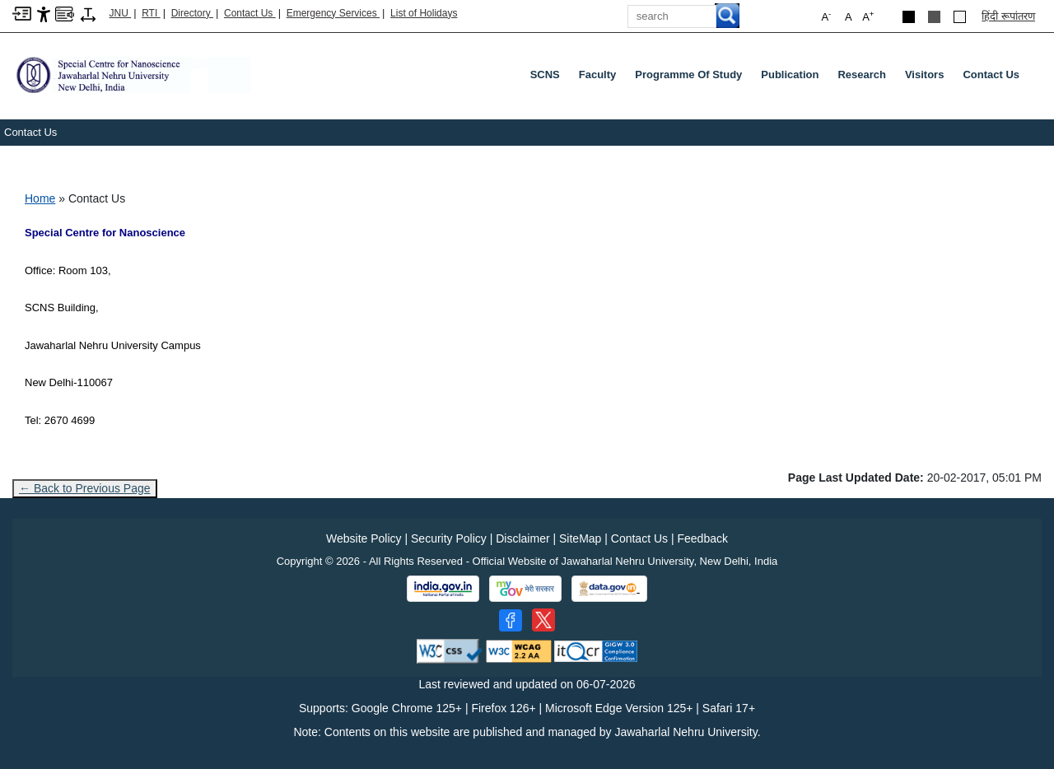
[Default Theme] (960, 17)
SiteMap (580, 538)
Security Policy (449, 538)
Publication (789, 74)
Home (40, 198)
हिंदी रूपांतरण (1008, 16)
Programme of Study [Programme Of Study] (688, 74)
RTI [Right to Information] (151, 13)
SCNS (545, 74)
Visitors (924, 74)
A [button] (868, 16)
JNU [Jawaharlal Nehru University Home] (121, 13)
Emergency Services (333, 13)
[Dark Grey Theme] (934, 17)
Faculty (598, 74)
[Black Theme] (908, 17)
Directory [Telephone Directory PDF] (192, 13)
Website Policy (364, 538)
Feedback (702, 538)
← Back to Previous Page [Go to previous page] (85, 488)
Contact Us (250, 13)
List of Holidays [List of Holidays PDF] (423, 13)
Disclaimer (522, 538)
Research (861, 74)
